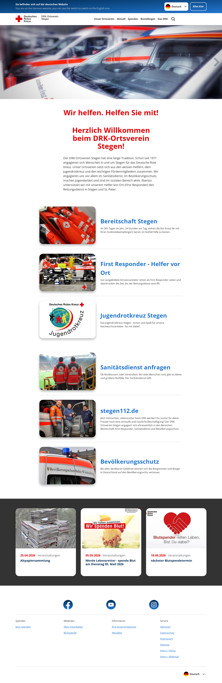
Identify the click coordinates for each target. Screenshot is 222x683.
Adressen (165, 627)
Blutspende (70, 632)
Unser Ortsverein (104, 19)
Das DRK (163, 19)
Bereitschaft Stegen (128, 221)
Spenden (133, 19)
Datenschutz (167, 632)
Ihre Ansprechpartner (124, 627)
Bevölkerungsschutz (129, 461)
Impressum (166, 638)
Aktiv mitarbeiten (73, 627)
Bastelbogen (148, 19)
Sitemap (164, 644)
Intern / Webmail (169, 656)
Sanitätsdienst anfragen (135, 367)
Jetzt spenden (23, 627)
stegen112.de (119, 411)
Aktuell (121, 19)
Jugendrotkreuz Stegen (133, 315)
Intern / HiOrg (168, 650)
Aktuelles (117, 632)
